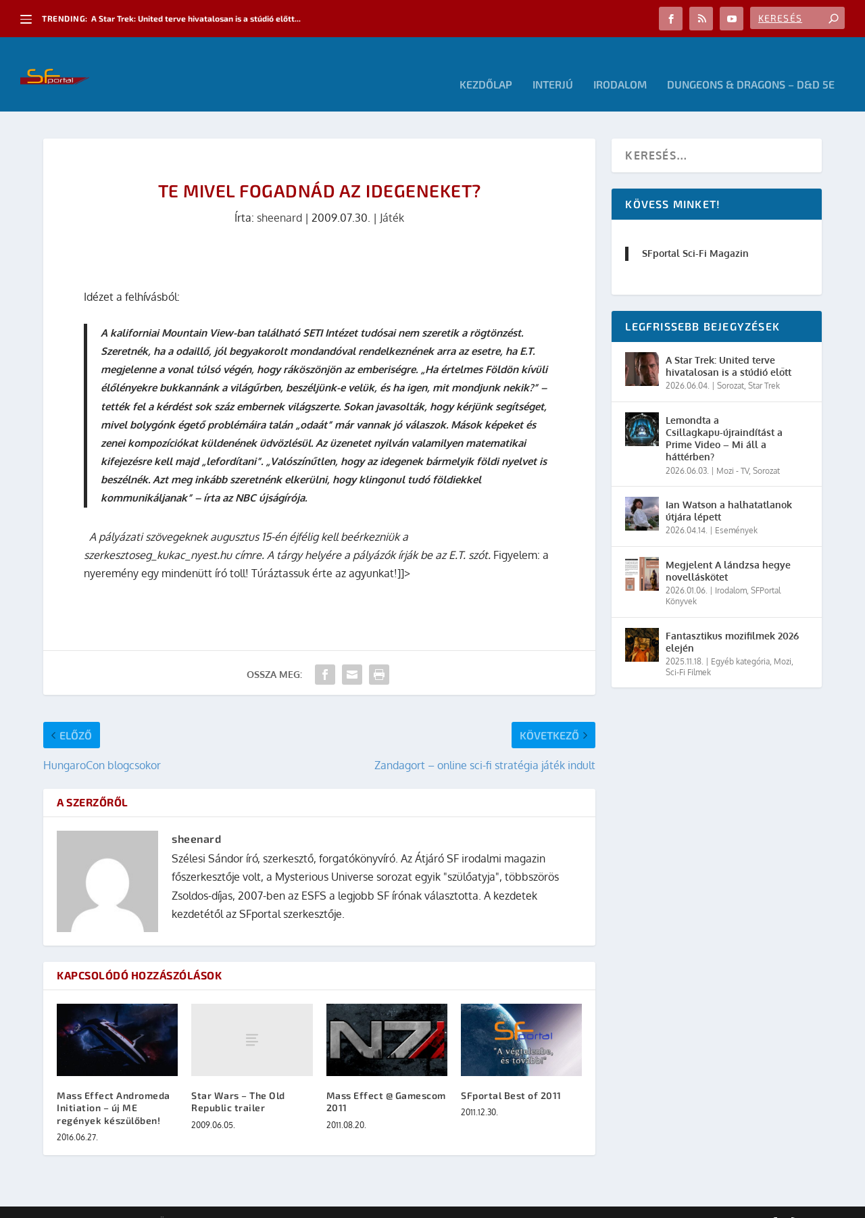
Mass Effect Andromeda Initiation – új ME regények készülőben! (113, 1087)
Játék (392, 197)
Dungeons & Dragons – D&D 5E (751, 64)
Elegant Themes (117, 1202)
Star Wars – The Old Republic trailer (238, 1081)
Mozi (782, 641)
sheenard (279, 197)
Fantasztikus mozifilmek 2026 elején (732, 621)
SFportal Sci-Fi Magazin (695, 233)
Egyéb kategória (740, 641)
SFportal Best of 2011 (511, 1075)
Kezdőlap (486, 64)
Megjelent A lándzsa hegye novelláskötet (728, 550)
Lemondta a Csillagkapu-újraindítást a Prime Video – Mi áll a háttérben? (724, 418)
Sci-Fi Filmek (688, 652)
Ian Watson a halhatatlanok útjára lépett (729, 490)
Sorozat (730, 365)
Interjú (553, 64)
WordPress (236, 1202)
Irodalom (620, 64)
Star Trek (764, 365)
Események (736, 510)
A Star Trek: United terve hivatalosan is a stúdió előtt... (196, 18)
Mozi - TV (732, 450)
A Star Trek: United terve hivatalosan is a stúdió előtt (728, 346)
